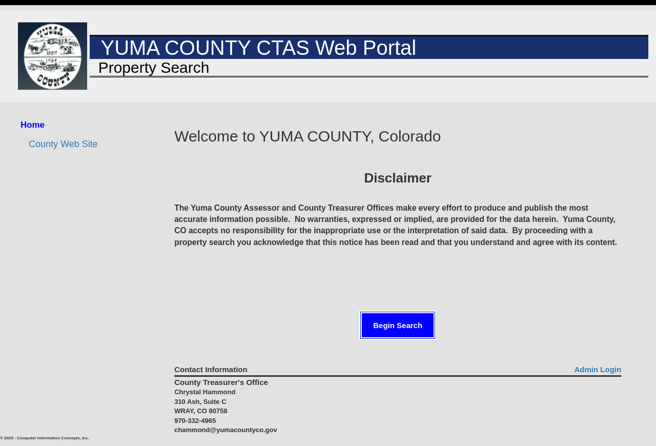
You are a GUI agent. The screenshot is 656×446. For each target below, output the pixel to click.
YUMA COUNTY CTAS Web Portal (253, 47)
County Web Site (63, 144)
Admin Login (598, 369)
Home (32, 125)
